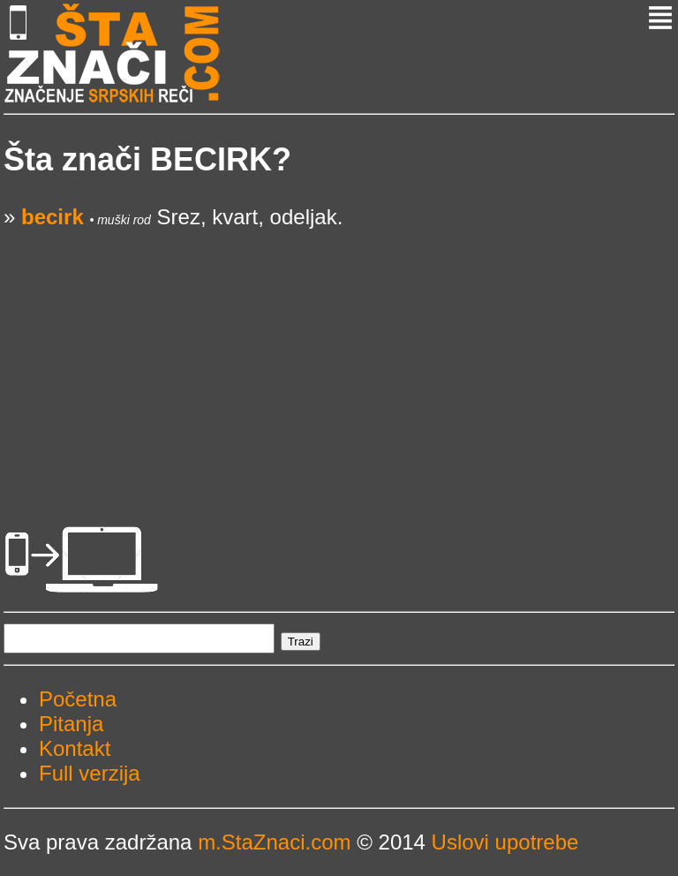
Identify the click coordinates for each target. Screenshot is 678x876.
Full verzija (89, 773)
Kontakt (74, 748)
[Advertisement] (339, 353)
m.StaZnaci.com (274, 842)
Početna (78, 699)
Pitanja (71, 724)
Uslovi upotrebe (505, 842)
